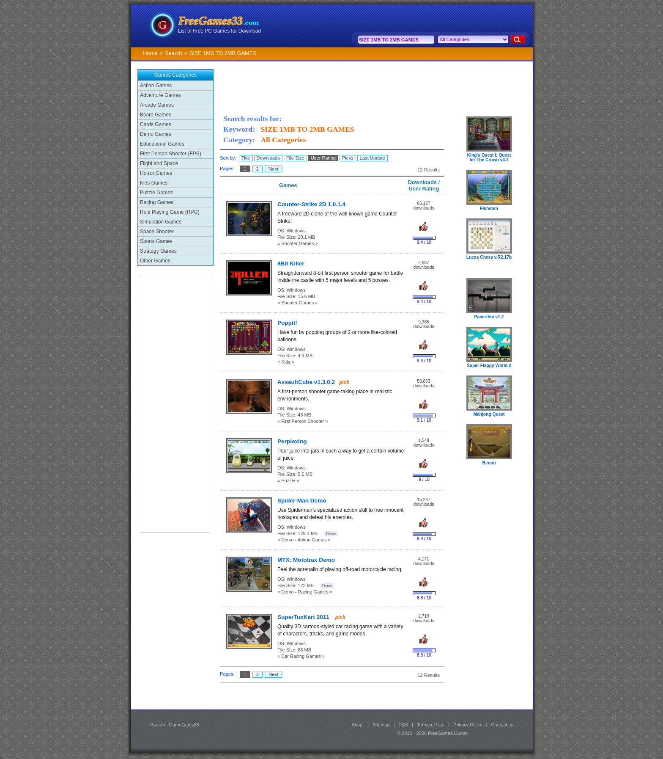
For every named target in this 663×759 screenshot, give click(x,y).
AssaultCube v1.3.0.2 (306, 382)
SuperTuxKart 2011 (304, 617)
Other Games (155, 261)
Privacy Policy (467, 724)
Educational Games (162, 144)
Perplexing (292, 441)
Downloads (268, 157)
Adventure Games (160, 95)
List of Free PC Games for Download (219, 31)
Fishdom (489, 208)
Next (273, 168)
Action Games (156, 85)
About (357, 724)
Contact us (502, 724)
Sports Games (156, 241)
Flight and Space (159, 163)
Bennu (489, 463)
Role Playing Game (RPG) (170, 212)
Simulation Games (160, 222)
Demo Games (155, 134)
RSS (403, 724)
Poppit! (287, 323)
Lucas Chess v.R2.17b (489, 257)
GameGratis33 (184, 724)
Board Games (155, 115)
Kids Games (153, 183)
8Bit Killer (290, 263)
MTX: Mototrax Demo (306, 560)
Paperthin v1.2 (489, 317)
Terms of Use (430, 724)
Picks (347, 157)
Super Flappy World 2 (489, 365)
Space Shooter (156, 232)
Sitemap (381, 724)
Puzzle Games (156, 193)
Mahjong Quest (489, 414)
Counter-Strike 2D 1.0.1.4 (311, 204)
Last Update (372, 157)
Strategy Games (158, 251)
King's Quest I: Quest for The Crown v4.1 (489, 157)
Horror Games (156, 173)
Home (150, 53)
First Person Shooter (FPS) (170, 154)
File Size (295, 157)
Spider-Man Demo (301, 500)
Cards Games (155, 124)
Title (245, 157)
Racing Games (156, 202)
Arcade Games (157, 105)
